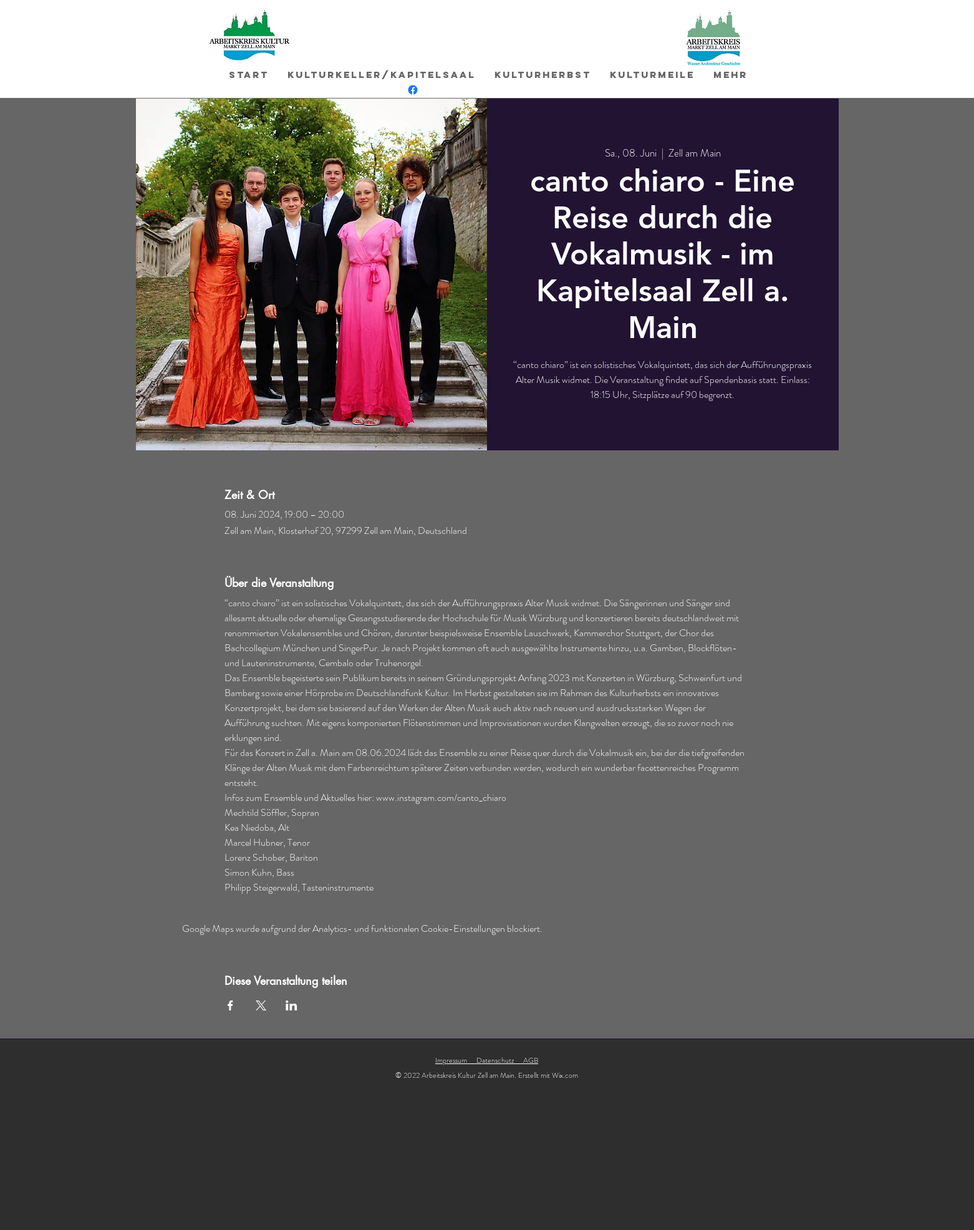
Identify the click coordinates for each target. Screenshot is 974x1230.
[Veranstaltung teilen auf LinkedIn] (291, 1005)
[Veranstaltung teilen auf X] (261, 1005)
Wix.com (565, 1075)
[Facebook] (413, 90)
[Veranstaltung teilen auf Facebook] (230, 1005)
